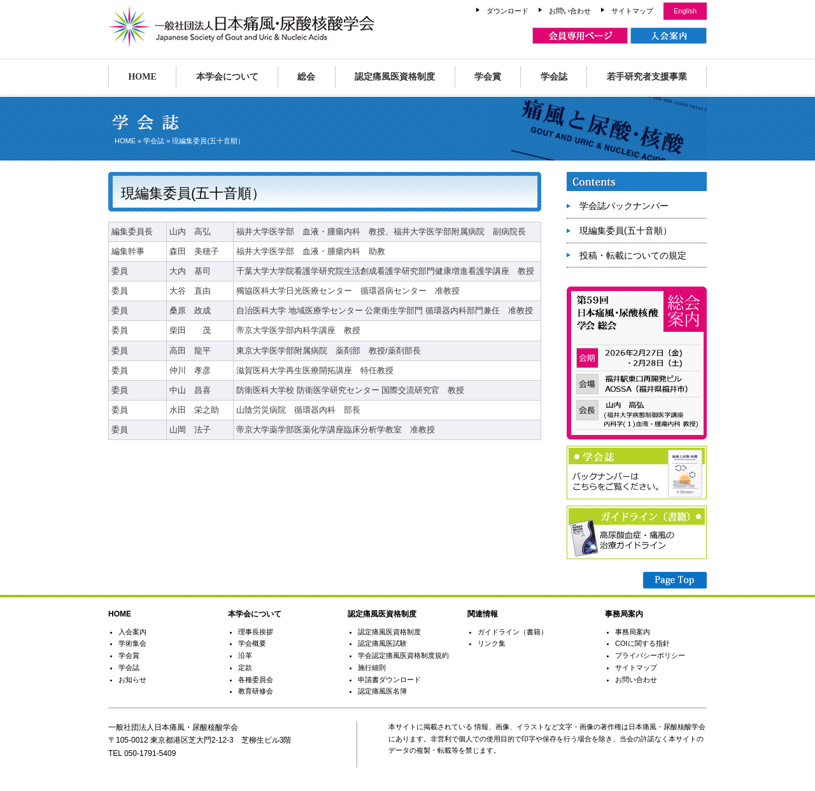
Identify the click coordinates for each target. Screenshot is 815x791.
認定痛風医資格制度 (395, 77)
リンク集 (492, 643)
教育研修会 (255, 691)
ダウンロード (507, 11)
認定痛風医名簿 (382, 691)
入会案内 (132, 632)
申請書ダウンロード (389, 679)
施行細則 (372, 667)
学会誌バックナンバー (624, 206)
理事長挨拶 (255, 632)
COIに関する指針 (642, 643)
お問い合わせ (570, 11)
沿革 (245, 655)
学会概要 (252, 643)
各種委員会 (255, 679)
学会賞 (487, 77)
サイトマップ (632, 11)
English (685, 11)
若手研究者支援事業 (647, 77)
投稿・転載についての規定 (632, 255)
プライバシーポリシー (650, 655)
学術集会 (132, 643)
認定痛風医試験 (382, 643)
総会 (306, 77)
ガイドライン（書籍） (513, 632)
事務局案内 (632, 632)
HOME (142, 77)
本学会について (227, 77)
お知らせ (132, 679)
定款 (245, 667)
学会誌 (554, 77)
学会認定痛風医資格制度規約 (403, 655)
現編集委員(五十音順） (625, 230)
